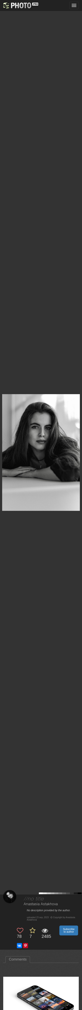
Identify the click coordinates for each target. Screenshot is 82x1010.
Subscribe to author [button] (68, 930)
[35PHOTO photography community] (20, 5)
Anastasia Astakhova (41, 904)
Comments (18, 959)
